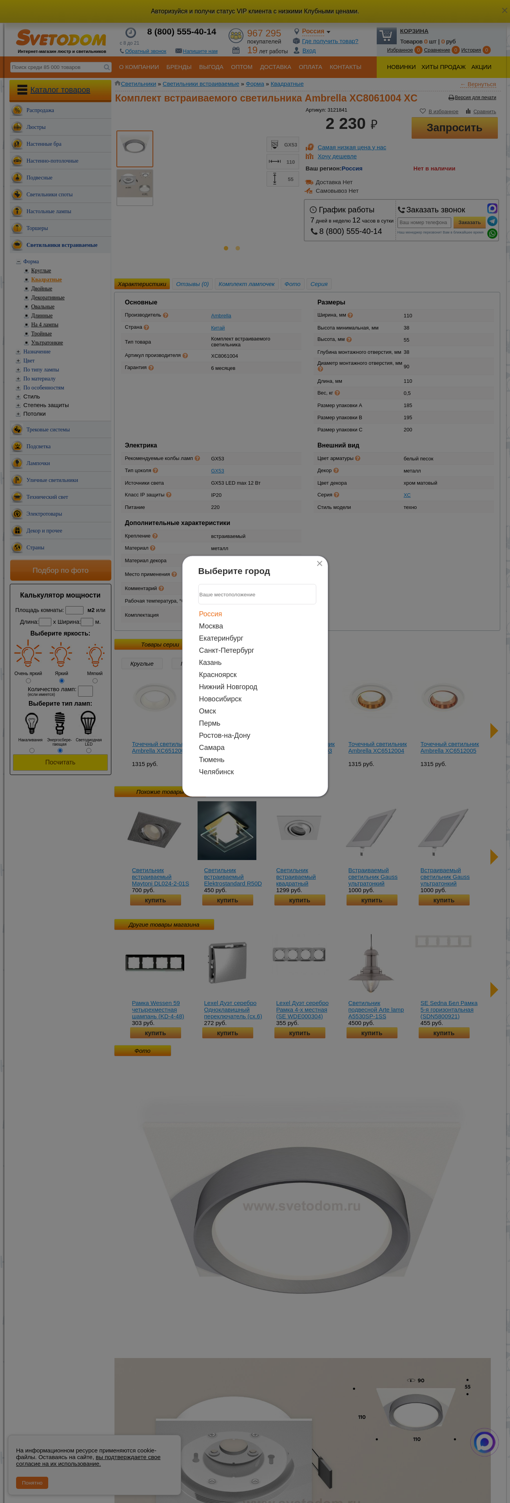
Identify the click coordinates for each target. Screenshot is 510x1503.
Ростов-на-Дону (224, 735)
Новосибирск (220, 699)
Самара (212, 748)
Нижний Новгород (228, 687)
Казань (210, 662)
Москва (211, 626)
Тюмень (212, 760)
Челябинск (216, 772)
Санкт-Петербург (226, 650)
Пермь (210, 723)
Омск (207, 711)
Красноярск (218, 675)
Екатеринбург (221, 638)
